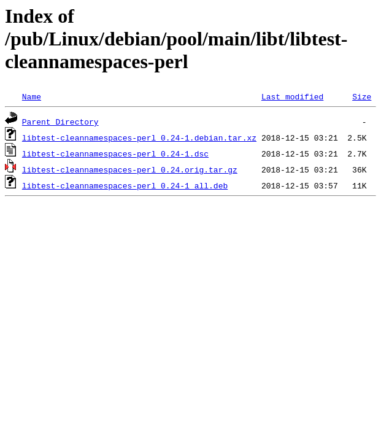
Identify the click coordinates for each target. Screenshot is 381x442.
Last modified (292, 96)
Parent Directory (60, 121)
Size (361, 96)
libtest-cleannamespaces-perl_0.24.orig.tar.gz (129, 169)
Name (31, 96)
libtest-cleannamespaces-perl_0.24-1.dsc (115, 153)
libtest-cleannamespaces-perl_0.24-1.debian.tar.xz (139, 137)
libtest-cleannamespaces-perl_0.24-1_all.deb (125, 185)
